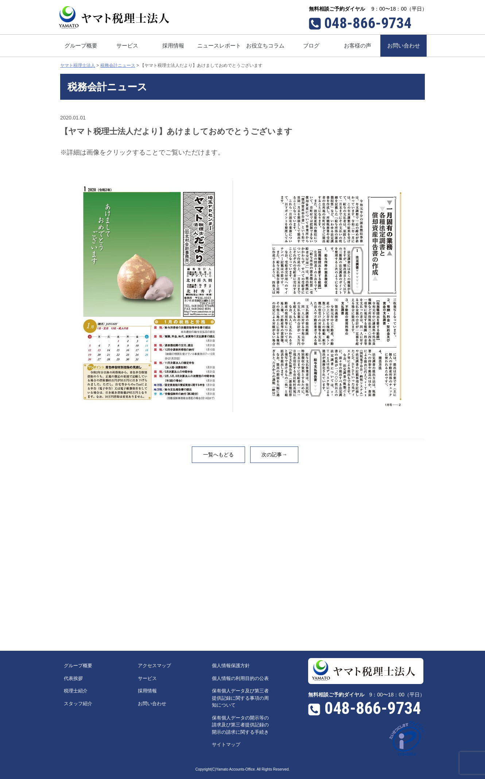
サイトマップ (226, 744)
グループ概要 (78, 665)
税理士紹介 (76, 691)
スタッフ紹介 (78, 703)
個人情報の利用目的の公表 (240, 678)
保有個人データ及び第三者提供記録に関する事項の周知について (240, 698)
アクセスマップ (154, 665)
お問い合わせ (152, 703)
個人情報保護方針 (231, 665)
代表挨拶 (73, 678)
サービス (147, 678)
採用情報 (147, 691)
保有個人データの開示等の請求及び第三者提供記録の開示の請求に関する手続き (240, 725)
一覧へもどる (218, 454)
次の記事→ (274, 454)
